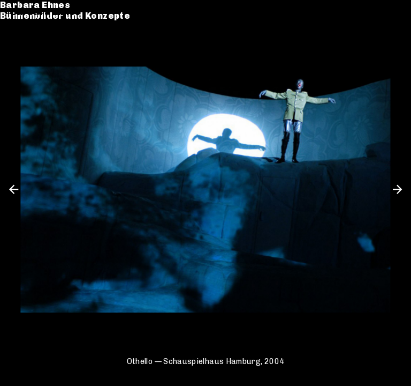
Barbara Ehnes (46, 12)
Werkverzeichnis (51, 41)
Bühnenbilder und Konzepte (76, 23)
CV (17, 52)
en (395, 12)
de (377, 12)
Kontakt (30, 62)
